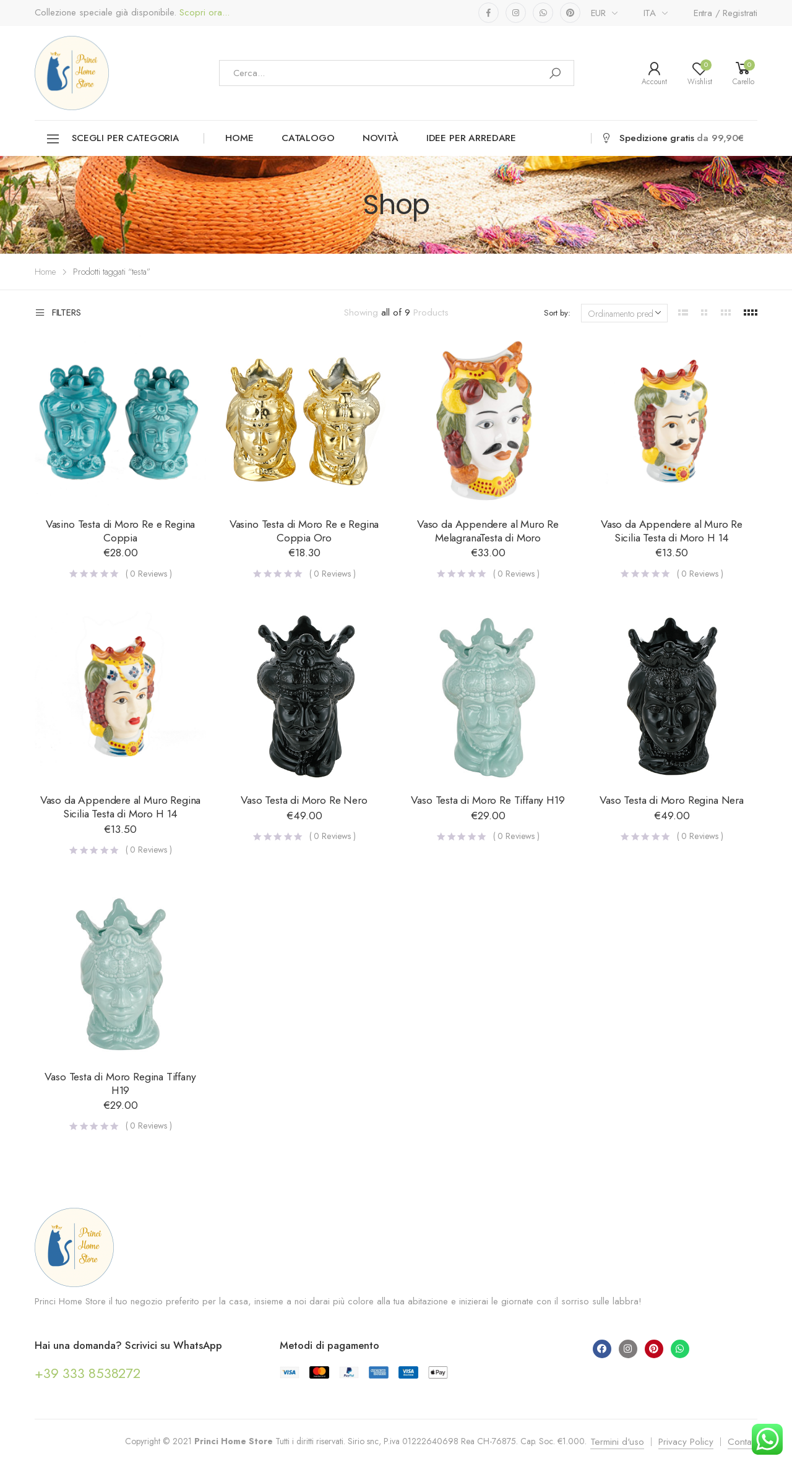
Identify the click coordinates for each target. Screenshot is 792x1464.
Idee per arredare (471, 138)
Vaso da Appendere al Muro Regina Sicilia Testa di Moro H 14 (120, 807)
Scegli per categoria (112, 139)
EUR (598, 13)
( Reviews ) (149, 573)
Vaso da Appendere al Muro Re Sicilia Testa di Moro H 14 (671, 531)
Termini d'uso (617, 1442)
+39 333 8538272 (87, 1373)
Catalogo (308, 138)
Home (239, 138)
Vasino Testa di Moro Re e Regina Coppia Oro (304, 531)
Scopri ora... (203, 12)
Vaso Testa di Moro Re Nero (304, 800)
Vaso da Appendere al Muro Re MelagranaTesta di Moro (488, 531)
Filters (58, 313)
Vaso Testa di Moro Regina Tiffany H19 (120, 1083)
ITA (650, 13)
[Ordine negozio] (624, 313)
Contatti (742, 1442)
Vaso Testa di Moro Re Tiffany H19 (487, 800)
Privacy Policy (685, 1442)
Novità (380, 138)
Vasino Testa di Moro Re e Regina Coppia (120, 531)
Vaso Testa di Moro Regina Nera (672, 800)
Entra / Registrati (725, 13)
